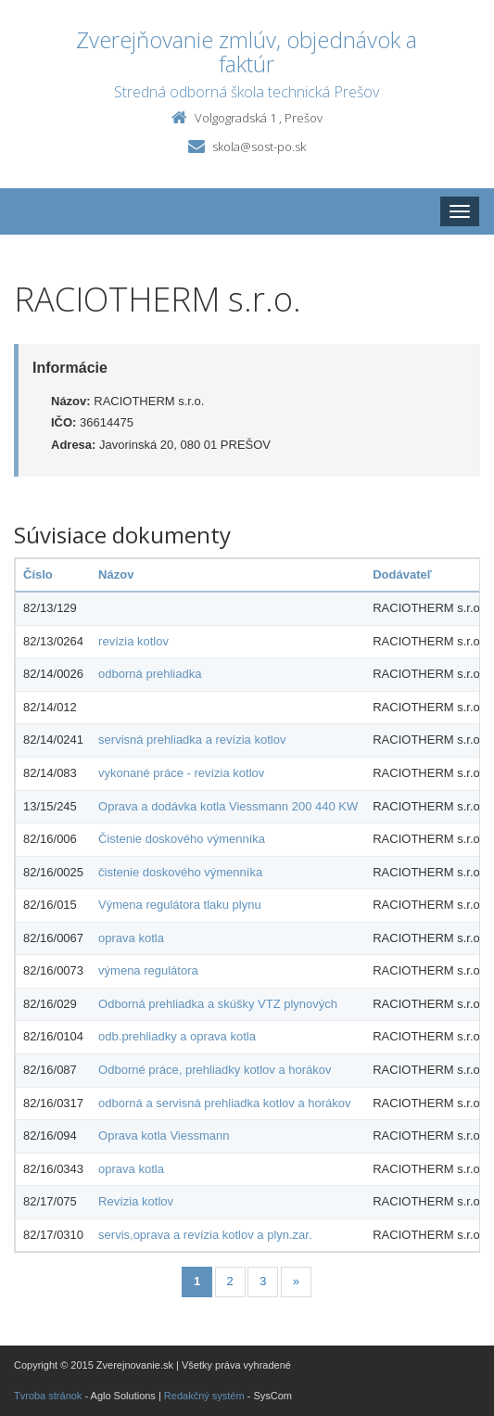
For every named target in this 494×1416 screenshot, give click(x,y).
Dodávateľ (402, 574)
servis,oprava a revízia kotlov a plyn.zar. (205, 1235)
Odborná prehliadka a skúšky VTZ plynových (217, 1004)
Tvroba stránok (48, 1395)
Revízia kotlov (135, 1201)
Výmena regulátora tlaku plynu (179, 905)
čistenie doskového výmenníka (180, 872)
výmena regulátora (148, 970)
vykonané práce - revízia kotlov (181, 773)
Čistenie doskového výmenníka (181, 839)
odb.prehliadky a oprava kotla (177, 1036)
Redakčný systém (204, 1395)
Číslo (38, 574)
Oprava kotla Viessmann (163, 1135)
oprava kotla (131, 938)
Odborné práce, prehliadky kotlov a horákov (214, 1070)
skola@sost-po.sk (259, 146)
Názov (115, 574)
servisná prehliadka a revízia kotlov (191, 739)
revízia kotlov (133, 641)
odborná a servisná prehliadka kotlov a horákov (224, 1103)
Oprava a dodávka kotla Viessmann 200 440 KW (228, 806)
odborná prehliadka (149, 674)
